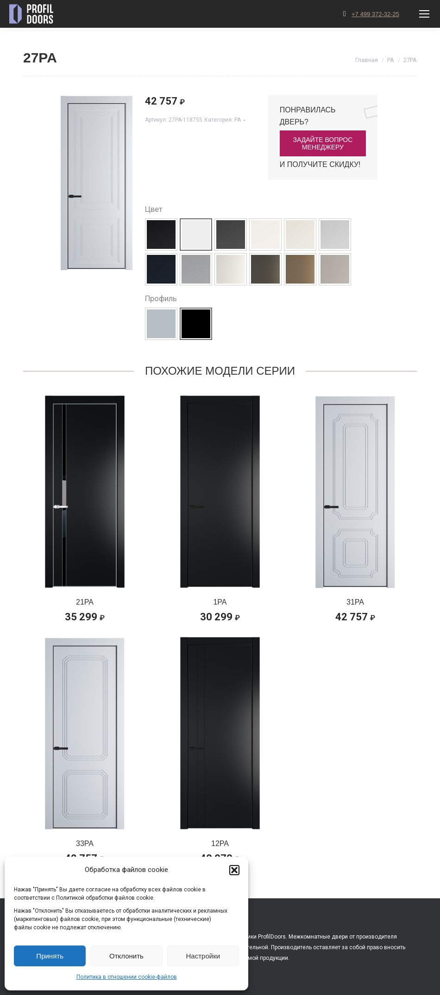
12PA (220, 843)
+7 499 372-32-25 (375, 14)
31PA (355, 602)
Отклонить (126, 956)
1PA (219, 602)
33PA (85, 843)
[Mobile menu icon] (424, 13)
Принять (49, 956)
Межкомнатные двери (318, 936)
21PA (85, 602)
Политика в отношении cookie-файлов (126, 977)
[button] (234, 870)
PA (237, 120)
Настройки (203, 956)
